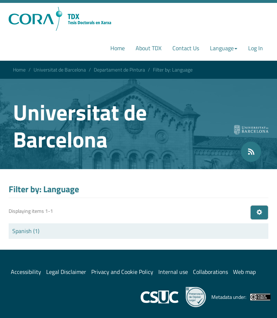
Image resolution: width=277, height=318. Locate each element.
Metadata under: (241, 297)
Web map (244, 271)
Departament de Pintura (119, 69)
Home (117, 48)
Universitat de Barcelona (60, 69)
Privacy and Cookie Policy (122, 271)
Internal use (173, 271)
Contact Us (185, 48)
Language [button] (223, 48)
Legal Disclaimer (66, 271)
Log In (255, 48)
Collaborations (210, 271)
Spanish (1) (25, 231)
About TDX (149, 48)
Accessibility (26, 271)
